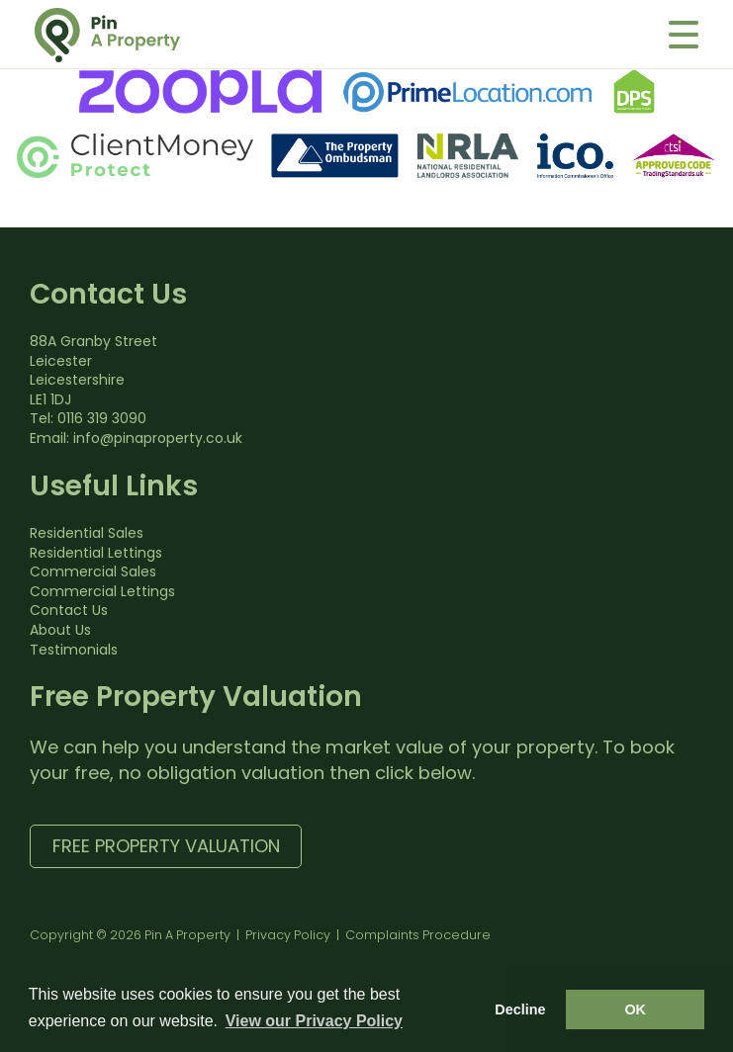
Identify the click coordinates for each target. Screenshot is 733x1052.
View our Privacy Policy (314, 1020)
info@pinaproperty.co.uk (157, 438)
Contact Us (69, 610)
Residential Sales (86, 533)
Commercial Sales (93, 571)
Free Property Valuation (166, 845)
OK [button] (635, 1009)
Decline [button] (520, 1009)
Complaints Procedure (418, 934)
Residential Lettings (96, 553)
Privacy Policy (287, 934)
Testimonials (74, 649)
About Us (60, 630)
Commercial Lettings (102, 591)
